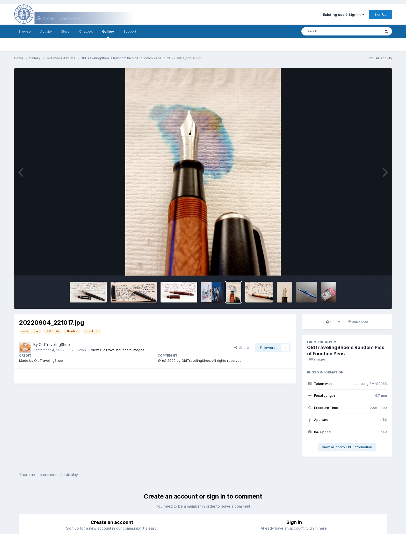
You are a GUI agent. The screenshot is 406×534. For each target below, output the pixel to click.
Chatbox (86, 31)
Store (65, 31)
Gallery (108, 33)
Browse (25, 31)
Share (241, 347)
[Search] (326, 31)
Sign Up (380, 14)
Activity (46, 31)
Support (130, 31)
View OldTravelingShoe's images (117, 350)
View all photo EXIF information (347, 447)
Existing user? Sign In (343, 14)
